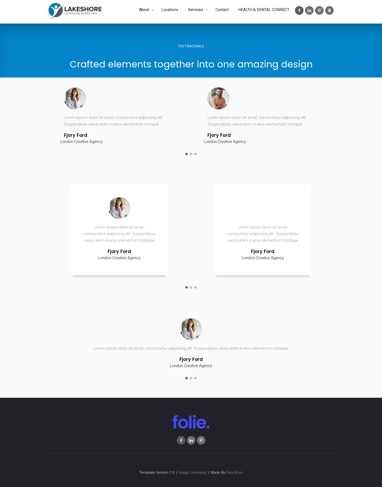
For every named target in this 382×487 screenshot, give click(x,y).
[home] (75, 11)
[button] (145, 10)
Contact (222, 9)
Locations (169, 9)
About (144, 9)
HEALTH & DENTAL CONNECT (263, 9)
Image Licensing (192, 472)
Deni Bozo (234, 472)
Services (195, 9)
